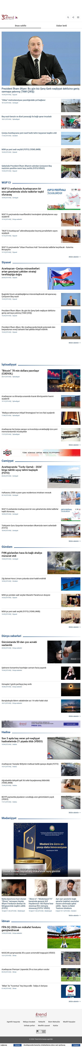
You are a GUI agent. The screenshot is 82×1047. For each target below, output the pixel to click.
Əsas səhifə (20, 25)
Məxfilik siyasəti (44, 1026)
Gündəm (7, 546)
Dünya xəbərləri (11, 636)
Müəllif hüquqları (69, 1022)
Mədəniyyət (9, 818)
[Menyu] (78, 17)
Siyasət (6, 262)
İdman (6, 921)
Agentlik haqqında (13, 1022)
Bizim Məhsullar (54, 1022)
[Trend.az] (10, 17)
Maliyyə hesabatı (29, 1022)
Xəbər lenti (61, 25)
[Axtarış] (68, 17)
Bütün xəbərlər (74, 257)
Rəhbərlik (41, 1022)
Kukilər (55, 1026)
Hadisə (6, 732)
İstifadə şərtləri (29, 1026)
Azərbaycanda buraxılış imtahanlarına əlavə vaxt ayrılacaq (54, 1045)
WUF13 (6, 182)
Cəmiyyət (7, 460)
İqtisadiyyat (9, 364)
